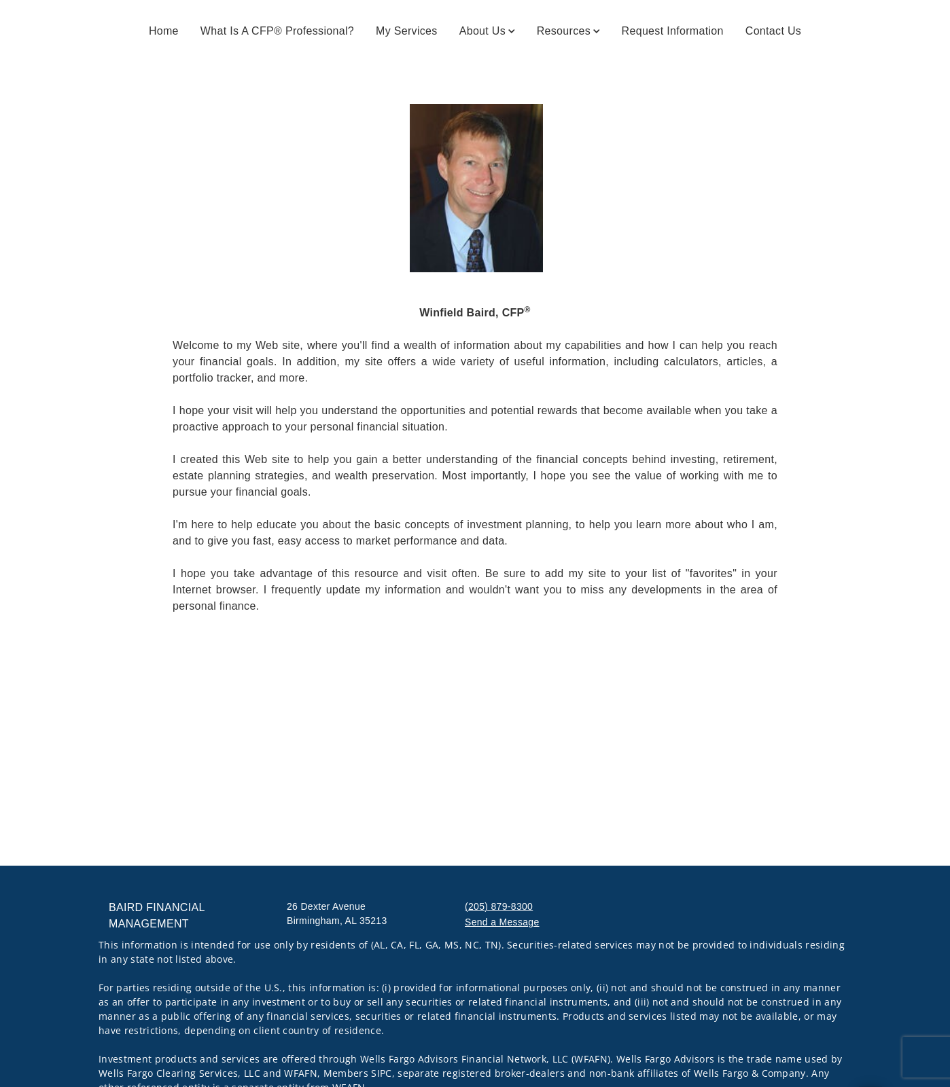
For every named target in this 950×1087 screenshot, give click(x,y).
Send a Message (502, 922)
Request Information (673, 31)
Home (164, 31)
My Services (407, 31)
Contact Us (773, 31)
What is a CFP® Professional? (277, 31)
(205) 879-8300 (499, 906)
